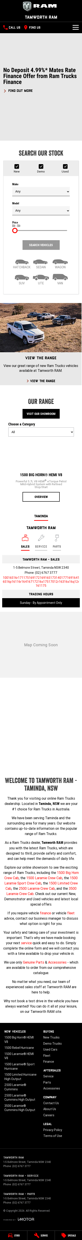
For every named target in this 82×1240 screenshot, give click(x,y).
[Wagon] (60, 262)
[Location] (25, 542)
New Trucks (51, 1037)
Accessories (57, 962)
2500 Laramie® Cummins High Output (19, 1097)
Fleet (46, 1056)
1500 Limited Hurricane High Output (20, 1077)
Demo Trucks (52, 1044)
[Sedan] (41, 262)
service (26, 943)
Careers (48, 1115)
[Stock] (13, 1235)
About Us (49, 1109)
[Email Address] (41, 582)
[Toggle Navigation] (76, 27)
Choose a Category (41, 429)
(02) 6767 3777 (46, 573)
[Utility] (41, 278)
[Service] (40, 1235)
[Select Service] (41, 542)
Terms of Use (52, 1136)
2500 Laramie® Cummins (15, 1087)
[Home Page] (41, 6)
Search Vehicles (41, 245)
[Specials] (68, 1235)
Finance (48, 1062)
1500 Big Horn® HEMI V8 (19, 1039)
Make (41, 189)
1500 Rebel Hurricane (19, 1048)
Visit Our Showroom (41, 414)
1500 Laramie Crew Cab (44, 878)
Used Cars (50, 1049)
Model (41, 208)
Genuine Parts (33, 962)
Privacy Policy (52, 1130)
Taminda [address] (41, 516)
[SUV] (21, 278)
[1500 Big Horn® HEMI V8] (41, 471)
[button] (41, 80)
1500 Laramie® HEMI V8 (19, 1056)
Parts (47, 1082)
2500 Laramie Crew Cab (37, 888)
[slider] (14, 230)
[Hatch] (21, 262)
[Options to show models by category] (41, 432)
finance (45, 913)
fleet (71, 913)
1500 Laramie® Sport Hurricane (19, 1066)
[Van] (60, 278)
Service (48, 1076)
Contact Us (51, 1103)
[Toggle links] (18, 1219)
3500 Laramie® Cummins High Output (19, 1108)
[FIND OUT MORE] (18, 90)
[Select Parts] (57, 542)
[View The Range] (41, 344)
